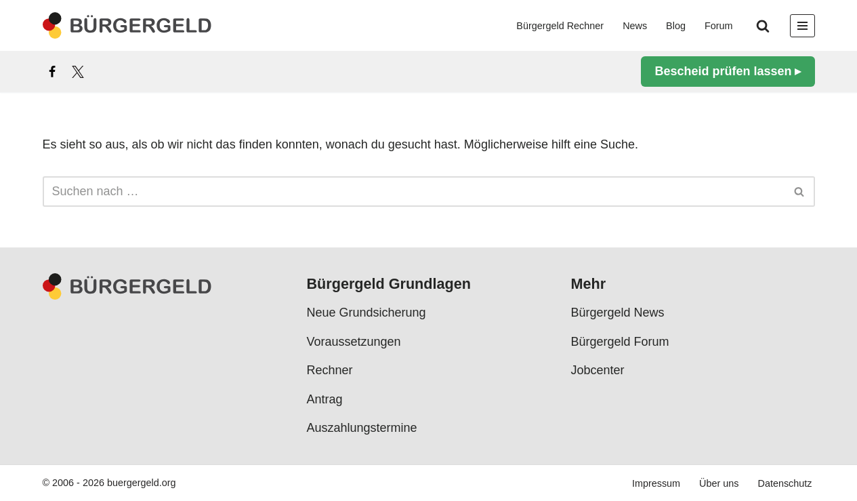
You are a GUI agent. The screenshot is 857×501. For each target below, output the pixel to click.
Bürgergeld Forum (620, 341)
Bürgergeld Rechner (560, 25)
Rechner (330, 370)
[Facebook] (52, 71)
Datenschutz (785, 483)
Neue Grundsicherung (366, 312)
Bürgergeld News (618, 312)
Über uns (718, 483)
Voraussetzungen (354, 341)
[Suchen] (763, 26)
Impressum (656, 483)
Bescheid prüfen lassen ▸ (727, 71)
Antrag (325, 398)
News (635, 25)
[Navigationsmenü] (802, 25)
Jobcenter (598, 370)
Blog (676, 25)
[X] (77, 71)
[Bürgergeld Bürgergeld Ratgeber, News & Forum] (127, 25)
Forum (719, 25)
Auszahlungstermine (362, 428)
